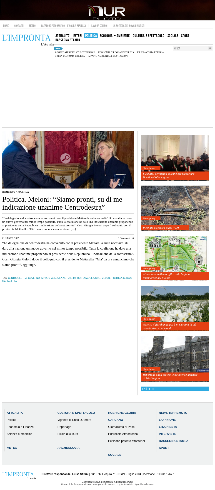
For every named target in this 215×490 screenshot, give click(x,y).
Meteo (32, 25)
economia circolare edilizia (116, 52)
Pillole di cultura (68, 434)
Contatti (19, 25)
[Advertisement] (107, 93)
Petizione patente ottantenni (126, 441)
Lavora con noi (99, 25)
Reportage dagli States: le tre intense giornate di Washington (170, 376)
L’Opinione (167, 419)
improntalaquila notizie (56, 278)
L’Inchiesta (168, 427)
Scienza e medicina (19, 434)
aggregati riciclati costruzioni (75, 52)
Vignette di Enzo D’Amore (74, 419)
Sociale (114, 454)
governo (34, 278)
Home (6, 25)
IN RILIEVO (8, 192)
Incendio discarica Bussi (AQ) (161, 227)
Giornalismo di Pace (121, 427)
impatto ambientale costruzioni (108, 56)
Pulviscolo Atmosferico (123, 434)
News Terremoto (173, 412)
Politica (23, 192)
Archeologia (69, 447)
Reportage (64, 427)
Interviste (167, 434)
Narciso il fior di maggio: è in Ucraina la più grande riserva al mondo (169, 326)
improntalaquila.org (86, 278)
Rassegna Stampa (173, 441)
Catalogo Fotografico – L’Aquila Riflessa (63, 25)
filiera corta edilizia (150, 52)
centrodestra (17, 278)
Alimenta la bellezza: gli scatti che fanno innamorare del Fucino (167, 275)
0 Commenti (124, 238)
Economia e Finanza (20, 427)
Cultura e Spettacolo (76, 412)
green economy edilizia (70, 56)
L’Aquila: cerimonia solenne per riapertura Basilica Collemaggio (169, 175)
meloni (106, 278)
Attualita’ (15, 412)
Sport (164, 448)
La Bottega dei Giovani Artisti (129, 25)
